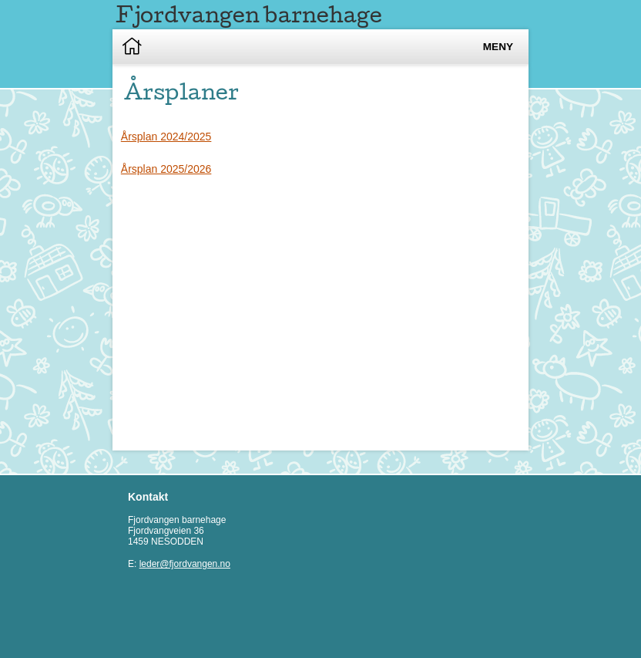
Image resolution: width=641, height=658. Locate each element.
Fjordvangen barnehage (249, 14)
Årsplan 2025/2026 (166, 169)
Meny (498, 46)
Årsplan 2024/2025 (166, 136)
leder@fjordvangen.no (184, 563)
